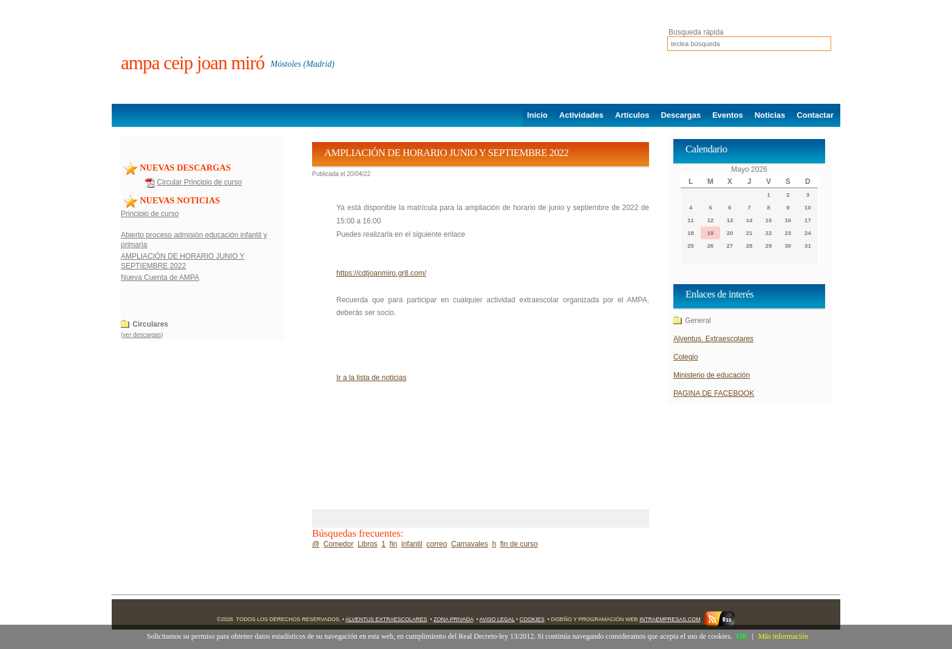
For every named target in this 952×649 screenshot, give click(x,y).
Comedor (338, 544)
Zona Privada (453, 619)
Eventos (727, 115)
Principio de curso (149, 213)
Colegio (685, 357)
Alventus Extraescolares (386, 619)
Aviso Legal (497, 619)
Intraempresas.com (670, 619)
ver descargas (142, 334)
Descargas (681, 115)
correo (436, 544)
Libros (368, 544)
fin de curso (519, 544)
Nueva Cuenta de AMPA (160, 277)
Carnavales (469, 544)
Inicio (537, 115)
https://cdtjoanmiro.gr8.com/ (381, 273)
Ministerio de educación (711, 375)
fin (394, 544)
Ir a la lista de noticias (371, 377)
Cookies (532, 619)
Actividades (581, 115)
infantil (412, 544)
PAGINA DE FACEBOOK (713, 393)
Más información (783, 636)
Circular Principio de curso (199, 182)
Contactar (815, 115)
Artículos (632, 115)
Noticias (770, 115)
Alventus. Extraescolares (713, 339)
